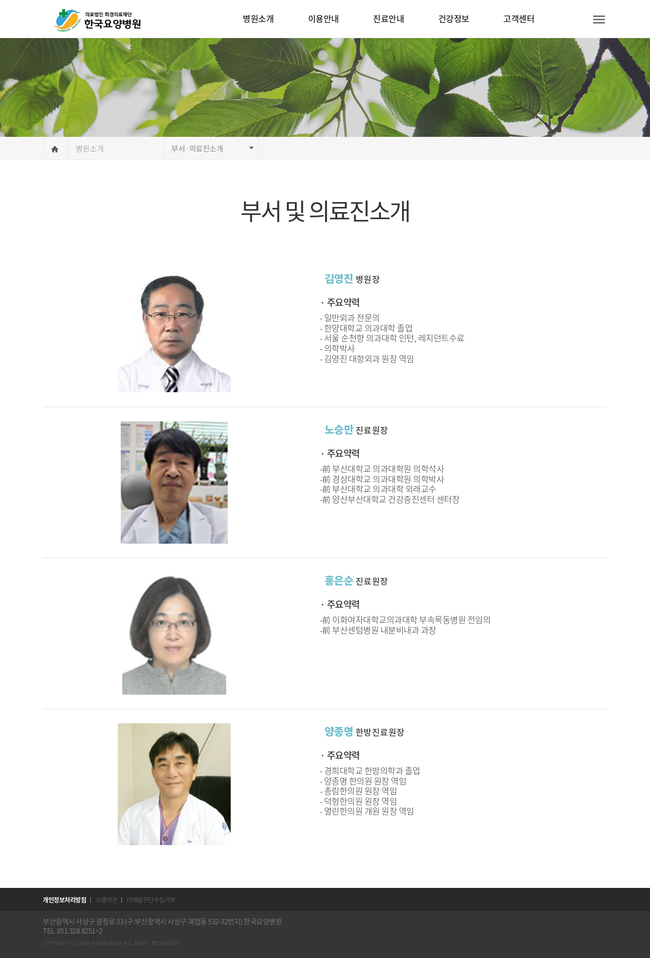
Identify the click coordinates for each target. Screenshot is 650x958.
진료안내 (388, 18)
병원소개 (258, 18)
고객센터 (518, 18)
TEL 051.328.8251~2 (73, 931)
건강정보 (453, 18)
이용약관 (106, 899)
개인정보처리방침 (64, 899)
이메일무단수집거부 (151, 899)
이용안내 (323, 18)
